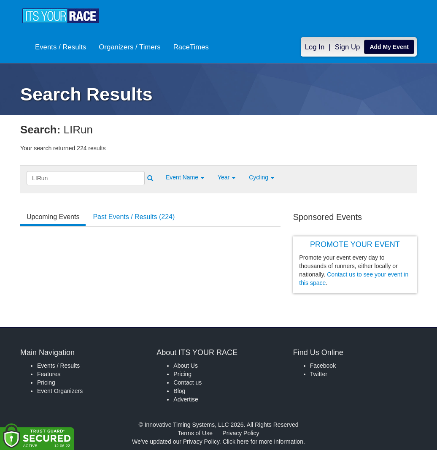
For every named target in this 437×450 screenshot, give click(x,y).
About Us (185, 365)
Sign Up (347, 47)
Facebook (323, 365)
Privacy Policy (240, 433)
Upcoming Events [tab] (53, 216)
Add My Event (389, 46)
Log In (315, 47)
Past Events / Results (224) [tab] (134, 216)
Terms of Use (195, 433)
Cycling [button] (261, 177)
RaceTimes (191, 47)
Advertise (185, 399)
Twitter (318, 374)
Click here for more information (263, 441)
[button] (184, 177)
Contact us (187, 382)
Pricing (46, 382)
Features (48, 374)
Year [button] (226, 177)
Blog (179, 391)
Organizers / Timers (129, 47)
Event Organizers (60, 391)
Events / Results (60, 47)
